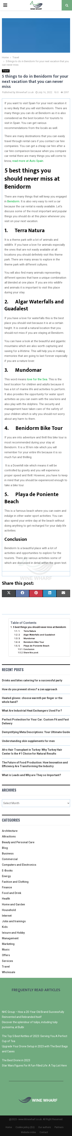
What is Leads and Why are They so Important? (31, 775)
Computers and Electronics (19, 864)
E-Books (7, 870)
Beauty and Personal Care (18, 842)
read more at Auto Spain (27, 161)
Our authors (44, 1127)
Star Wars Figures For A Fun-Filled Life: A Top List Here (34, 1065)
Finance (7, 887)
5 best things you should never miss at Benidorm (39, 627)
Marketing (8, 943)
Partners (59, 1127)
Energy (6, 876)
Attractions (9, 836)
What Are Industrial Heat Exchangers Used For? (32, 710)
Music (6, 949)
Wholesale (8, 972)
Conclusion (28, 649)
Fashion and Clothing (15, 881)
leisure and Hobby (13, 932)
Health (6, 898)
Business (8, 853)
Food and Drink (11, 893)
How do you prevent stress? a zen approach (29, 689)
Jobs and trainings (14, 921)
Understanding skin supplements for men (28, 741)
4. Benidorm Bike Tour (31, 642)
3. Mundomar (26, 638)
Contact (44, 1132)
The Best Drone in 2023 (16, 1060)
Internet (7, 915)
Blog (5, 847)
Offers (6, 955)
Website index (28, 1132)
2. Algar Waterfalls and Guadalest (36, 634)
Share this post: (31, 653)
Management (10, 938)
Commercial (10, 859)
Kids (5, 926)
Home (9, 1127)
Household (9, 910)
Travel (6, 71)
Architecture (9, 830)
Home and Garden (13, 904)
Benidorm (13, 201)
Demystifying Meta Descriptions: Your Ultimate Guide (36, 732)
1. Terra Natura (27, 631)
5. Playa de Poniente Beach (33, 645)
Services (7, 961)
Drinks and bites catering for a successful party (32, 680)
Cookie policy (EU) (25, 1127)
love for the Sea (37, 379)
